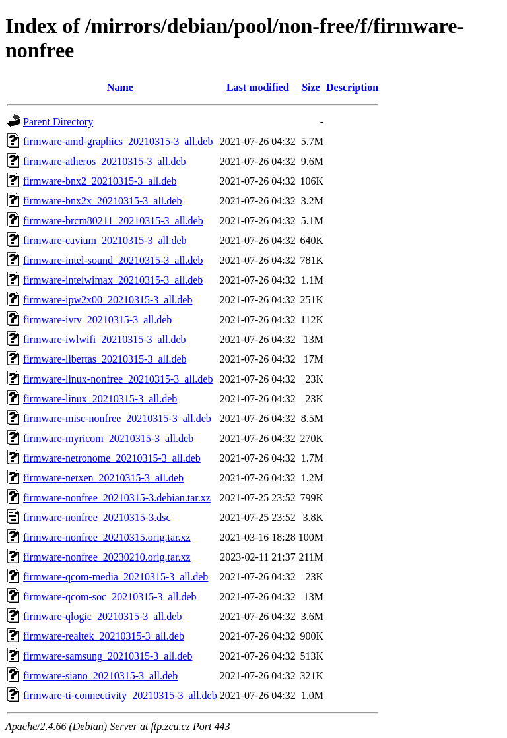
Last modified (257, 87)
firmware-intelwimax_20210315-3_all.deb (113, 280)
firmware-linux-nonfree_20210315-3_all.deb (118, 378)
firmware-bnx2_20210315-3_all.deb (99, 181)
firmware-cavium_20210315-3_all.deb (104, 240)
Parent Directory (58, 121)
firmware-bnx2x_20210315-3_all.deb (102, 200)
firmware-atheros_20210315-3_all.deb (104, 161)
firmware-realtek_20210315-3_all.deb (103, 636)
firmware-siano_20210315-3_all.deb (100, 675)
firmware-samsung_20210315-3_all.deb (107, 655)
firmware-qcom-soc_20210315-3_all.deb (110, 596)
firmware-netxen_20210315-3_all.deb (103, 477)
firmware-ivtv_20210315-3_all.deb (97, 319)
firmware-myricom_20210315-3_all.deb (108, 438)
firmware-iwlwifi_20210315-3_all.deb (104, 339)
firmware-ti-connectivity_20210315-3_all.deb (120, 695)
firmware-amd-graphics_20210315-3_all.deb (118, 141)
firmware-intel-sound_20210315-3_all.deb (113, 260)
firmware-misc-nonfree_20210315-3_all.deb (117, 418)
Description (352, 87)
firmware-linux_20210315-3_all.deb (100, 398)
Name (120, 87)
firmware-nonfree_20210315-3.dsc (96, 517)
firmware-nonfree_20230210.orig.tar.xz (107, 557)
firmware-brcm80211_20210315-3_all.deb (113, 220)
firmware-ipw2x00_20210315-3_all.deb (107, 299)
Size (311, 87)
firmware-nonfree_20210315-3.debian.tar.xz (117, 497)
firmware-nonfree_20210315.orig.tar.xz (107, 537)
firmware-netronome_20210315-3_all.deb (112, 458)
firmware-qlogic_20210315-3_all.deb (102, 616)
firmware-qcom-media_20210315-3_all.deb (115, 576)
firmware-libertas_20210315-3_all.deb (104, 359)
